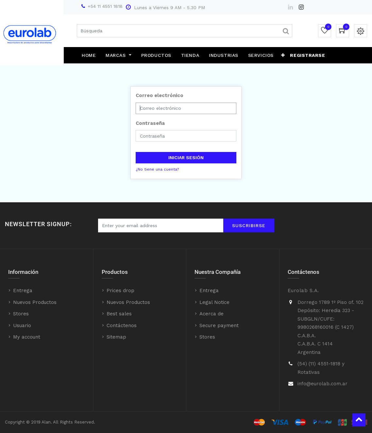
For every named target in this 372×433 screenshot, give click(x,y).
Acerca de (211, 314)
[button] (283, 55)
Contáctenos (122, 325)
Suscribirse (248, 225)
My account (26, 337)
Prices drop (120, 290)
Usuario (22, 325)
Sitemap (116, 337)
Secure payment (219, 325)
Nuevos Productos (35, 302)
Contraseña (150, 123)
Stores (21, 314)
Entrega (22, 290)
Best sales (119, 314)
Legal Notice (214, 302)
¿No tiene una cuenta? (157, 169)
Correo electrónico (159, 95)
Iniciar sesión (186, 157)
